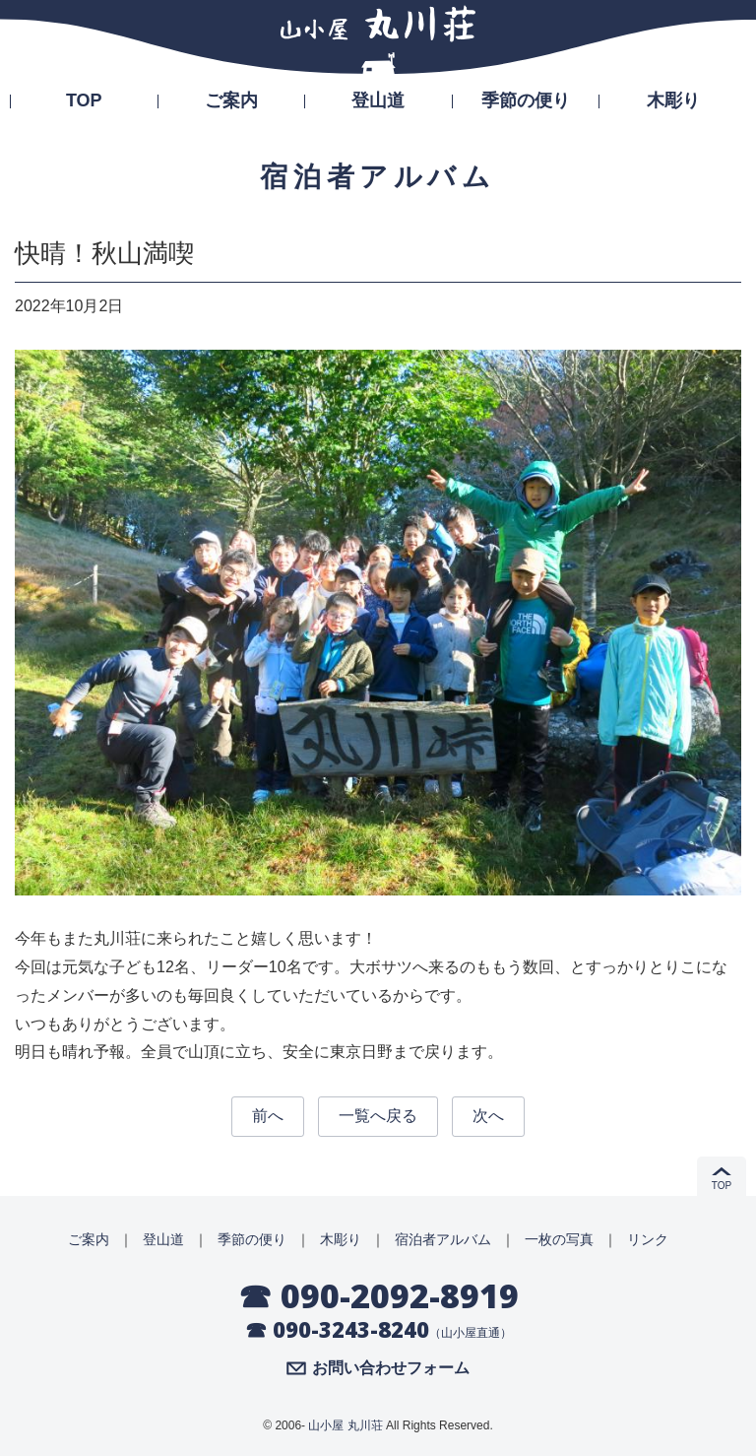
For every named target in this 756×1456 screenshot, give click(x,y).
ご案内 (231, 100)
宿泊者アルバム (443, 1239)
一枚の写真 (559, 1239)
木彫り (673, 100)
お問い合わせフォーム (391, 1368)
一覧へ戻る (378, 1115)
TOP (84, 100)
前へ (268, 1115)
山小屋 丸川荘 (345, 1425)
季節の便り (525, 100)
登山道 (378, 100)
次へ (488, 1115)
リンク (647, 1239)
